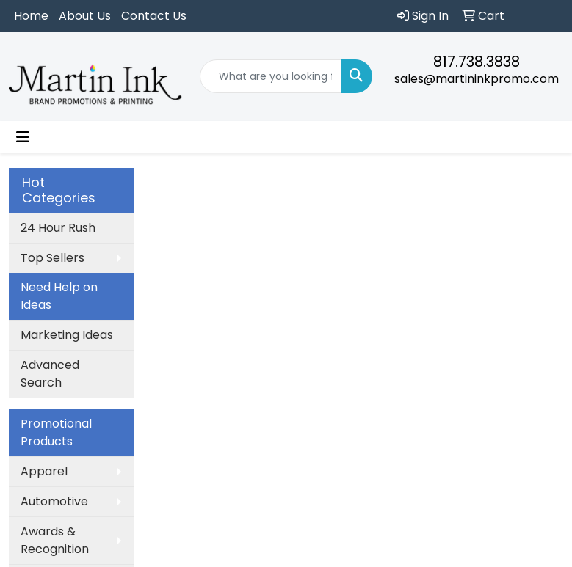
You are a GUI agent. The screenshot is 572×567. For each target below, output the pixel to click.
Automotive (54, 501)
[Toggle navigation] (22, 137)
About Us (85, 15)
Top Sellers (52, 257)
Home (31, 15)
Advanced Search (50, 373)
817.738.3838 (476, 61)
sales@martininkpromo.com (476, 78)
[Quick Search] (271, 76)
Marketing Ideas (67, 334)
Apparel (44, 471)
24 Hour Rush (58, 227)
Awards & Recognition (55, 540)
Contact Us (154, 15)
